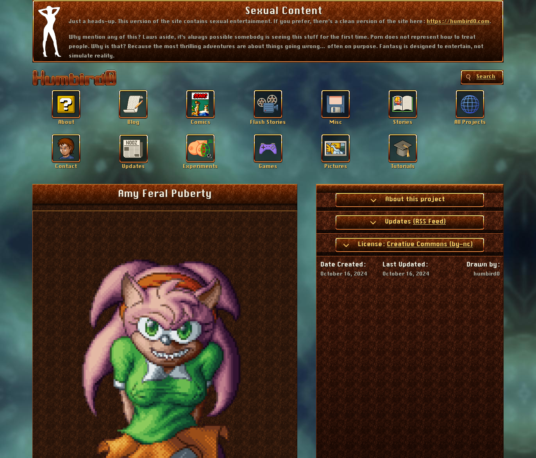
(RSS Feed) (429, 221)
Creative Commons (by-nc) (430, 244)
